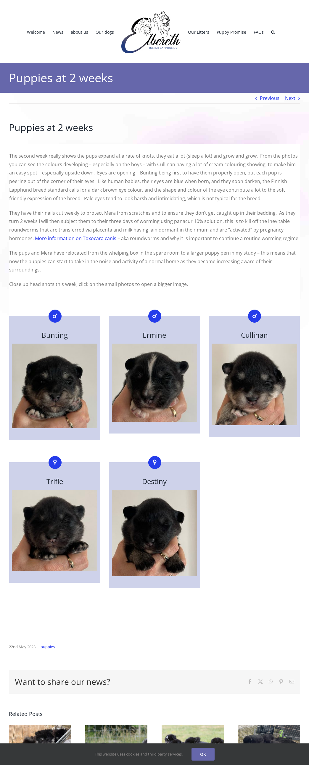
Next (290, 98)
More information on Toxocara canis (75, 238)
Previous (269, 98)
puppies (48, 646)
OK (203, 754)
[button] (273, 31)
